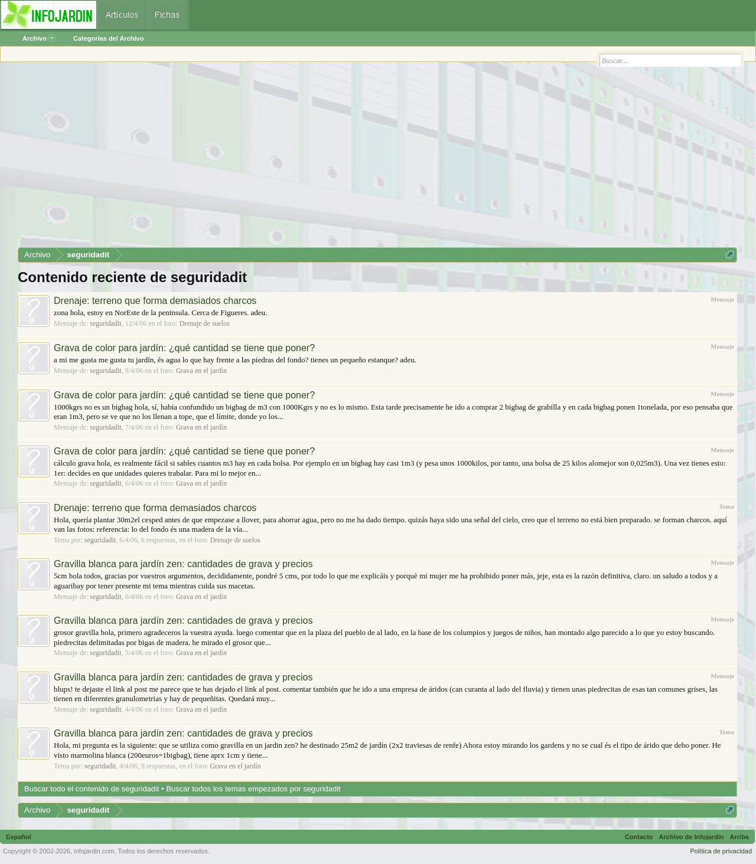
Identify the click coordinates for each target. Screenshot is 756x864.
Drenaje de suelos (205, 323)
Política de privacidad (721, 851)
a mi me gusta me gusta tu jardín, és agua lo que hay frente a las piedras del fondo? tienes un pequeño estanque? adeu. (235, 359)
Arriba (739, 836)
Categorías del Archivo (108, 38)
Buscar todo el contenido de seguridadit (91, 788)
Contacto (639, 836)
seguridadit (105, 323)
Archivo (39, 38)
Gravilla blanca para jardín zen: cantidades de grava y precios (183, 564)
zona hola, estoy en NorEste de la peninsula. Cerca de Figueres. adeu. (160, 312)
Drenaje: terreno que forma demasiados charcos (155, 301)
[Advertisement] (372, 158)
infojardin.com (94, 851)
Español (18, 836)
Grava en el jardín (201, 370)
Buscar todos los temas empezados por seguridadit (253, 788)
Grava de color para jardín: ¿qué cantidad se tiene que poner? (184, 348)
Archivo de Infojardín (691, 836)
